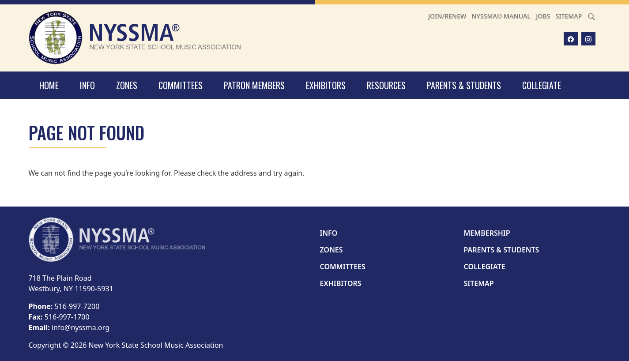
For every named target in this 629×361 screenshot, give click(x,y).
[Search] (591, 16)
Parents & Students (464, 85)
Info (87, 85)
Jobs (543, 16)
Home (49, 85)
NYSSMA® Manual (501, 16)
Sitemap (569, 16)
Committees (180, 85)
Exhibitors (326, 85)
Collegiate (541, 85)
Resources (386, 85)
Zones (126, 85)
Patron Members (254, 85)
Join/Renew (447, 16)
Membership (487, 233)
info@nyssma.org (80, 327)
